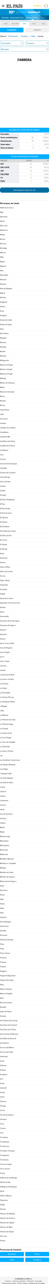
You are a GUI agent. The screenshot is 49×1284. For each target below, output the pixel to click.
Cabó (2, 414)
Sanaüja (3, 1016)
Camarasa (4, 419)
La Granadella (5, 693)
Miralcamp (4, 850)
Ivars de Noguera (6, 648)
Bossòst (3, 401)
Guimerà (3, 630)
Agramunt (3, 217)
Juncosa (3, 666)
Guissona (3, 634)
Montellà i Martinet (7, 859)
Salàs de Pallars (6, 1012)
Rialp (2, 985)
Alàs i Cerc (4, 226)
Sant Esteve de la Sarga (8, 1021)
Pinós (2, 944)
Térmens (3, 1119)
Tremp (2, 1173)
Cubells (2, 491)
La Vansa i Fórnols (6, 751)
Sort (1, 1079)
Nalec (2, 886)
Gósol (2, 612)
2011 (43, 24)
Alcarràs (3, 244)
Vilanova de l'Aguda (7, 1223)
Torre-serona (5, 1169)
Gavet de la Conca (6, 598)
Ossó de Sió (4, 926)
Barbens (3, 342)
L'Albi (2, 711)
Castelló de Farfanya (7, 446)
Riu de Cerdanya (6, 1003)
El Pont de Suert (6, 513)
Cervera (3, 459)
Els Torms (3, 540)
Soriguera (3, 1074)
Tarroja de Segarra (7, 1115)
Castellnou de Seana (7, 441)
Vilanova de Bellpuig (7, 1214)
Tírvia (2, 1124)
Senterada (4, 1056)
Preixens (3, 962)
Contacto (8, 1281)
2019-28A (15, 24)
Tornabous (4, 1137)
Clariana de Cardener (8, 473)
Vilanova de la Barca (7, 1218)
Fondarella (4, 585)
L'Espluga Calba (6, 774)
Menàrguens (4, 845)
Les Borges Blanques (7, 765)
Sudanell (3, 1088)
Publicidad (30, 1281)
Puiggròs (3, 971)
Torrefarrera (4, 1146)
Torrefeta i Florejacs (7, 1151)
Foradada (3, 589)
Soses (2, 1083)
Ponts (2, 949)
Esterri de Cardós (6, 571)
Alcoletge (3, 248)
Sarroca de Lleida (6, 1052)
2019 (5, 24)
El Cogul (3, 495)
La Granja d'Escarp (7, 697)
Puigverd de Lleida (7, 980)
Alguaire (3, 266)
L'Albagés (3, 706)
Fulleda (2, 594)
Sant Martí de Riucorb (8, 1039)
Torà (1, 1133)
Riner (2, 998)
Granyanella (4, 616)
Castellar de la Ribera (8, 428)
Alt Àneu (3, 298)
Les (1, 756)
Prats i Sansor (5, 953)
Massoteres (4, 841)
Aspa (2, 329)
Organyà (3, 917)
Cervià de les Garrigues (8, 464)
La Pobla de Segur (6, 724)
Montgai (3, 868)
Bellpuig (3, 378)
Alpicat (2, 293)
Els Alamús (4, 518)
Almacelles (4, 275)
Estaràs (2, 562)
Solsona (3, 1070)
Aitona (2, 221)
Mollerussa (4, 854)
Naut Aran (3, 890)
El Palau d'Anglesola (7, 500)
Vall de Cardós (5, 1182)
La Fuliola (3, 688)
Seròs (2, 1061)
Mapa (44, 18)
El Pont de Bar (5, 509)
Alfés (2, 257)
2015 (34, 24)
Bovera (2, 405)
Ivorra (2, 657)
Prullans (3, 967)
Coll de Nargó (5, 477)
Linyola (2, 787)
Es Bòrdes (3, 549)
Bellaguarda (4, 360)
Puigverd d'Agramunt (7, 976)
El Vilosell (3, 545)
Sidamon (3, 1065)
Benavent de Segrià (7, 392)
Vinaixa (2, 1241)
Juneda (2, 670)
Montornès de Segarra (8, 881)
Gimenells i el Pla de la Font (10, 603)
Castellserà (4, 450)
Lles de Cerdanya (6, 814)
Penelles (3, 931)
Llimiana (3, 818)
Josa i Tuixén (5, 661)
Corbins (3, 486)
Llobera (3, 823)
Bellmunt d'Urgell (6, 374)
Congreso (11, 30)
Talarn (2, 1097)
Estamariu (3, 558)
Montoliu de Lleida (6, 872)
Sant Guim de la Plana (8, 1030)
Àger (2, 212)
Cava (2, 455)
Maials (2, 827)
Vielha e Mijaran (6, 1196)
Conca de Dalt (5, 482)
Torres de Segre (6, 1164)
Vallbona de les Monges (8, 1178)
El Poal (2, 504)
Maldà (2, 832)
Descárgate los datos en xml (24, 190)
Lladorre (3, 792)
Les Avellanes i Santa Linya (10, 760)
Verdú (2, 1191)
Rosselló (3, 1007)
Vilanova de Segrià (7, 1232)
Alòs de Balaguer (6, 289)
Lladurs (2, 796)
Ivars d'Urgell (5, 652)
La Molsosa (4, 715)
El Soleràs (3, 522)
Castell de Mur (5, 437)
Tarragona (37, 1260)
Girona (37, 1254)
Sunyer (2, 1092)
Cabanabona (4, 410)
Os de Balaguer (5, 922)
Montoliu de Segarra (7, 877)
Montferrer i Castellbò (8, 863)
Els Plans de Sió (5, 536)
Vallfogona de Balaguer (8, 1187)
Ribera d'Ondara (6, 989)
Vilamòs (3, 1209)
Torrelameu (4, 1160)
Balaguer (3, 338)
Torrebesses (4, 1142)
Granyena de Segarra (8, 625)
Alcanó (2, 239)
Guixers (2, 639)
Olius (2, 913)
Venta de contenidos (18, 1281)
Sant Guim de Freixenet (8, 1025)
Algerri (2, 262)
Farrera (2, 576)
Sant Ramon (4, 1043)
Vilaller (2, 1205)
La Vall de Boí (5, 747)
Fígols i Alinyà (5, 580)
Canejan (3, 423)
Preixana (3, 958)
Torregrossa (4, 1155)
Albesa (2, 235)
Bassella (3, 347)
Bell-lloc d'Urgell (6, 369)
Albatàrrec (4, 230)
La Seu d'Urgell (5, 738)
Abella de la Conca (7, 208)
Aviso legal (38, 1281)
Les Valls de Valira (6, 783)
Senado (37, 30)
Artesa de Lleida (6, 320)
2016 (24, 24)
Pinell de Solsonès (6, 940)
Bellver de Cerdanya (7, 383)
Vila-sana (3, 1236)
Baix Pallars (4, 333)
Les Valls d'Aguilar (6, 778)
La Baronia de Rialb (7, 675)
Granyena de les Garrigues (9, 621)
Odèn (2, 899)
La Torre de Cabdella (7, 742)
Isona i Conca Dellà (7, 643)
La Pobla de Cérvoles (7, 720)
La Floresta (4, 684)
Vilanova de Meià (6, 1227)
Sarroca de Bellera (7, 1047)
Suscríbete (37, 6)
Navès (2, 895)
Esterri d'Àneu (5, 567)
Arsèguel (3, 315)
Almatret (3, 280)
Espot (2, 553)
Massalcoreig (5, 836)
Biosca (2, 396)
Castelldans (4, 432)
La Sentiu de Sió (6, 733)
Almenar (3, 284)
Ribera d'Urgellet (6, 994)
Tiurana (3, 1128)
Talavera (3, 1101)
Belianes (3, 356)
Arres (2, 311)
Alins (2, 271)
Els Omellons (4, 527)
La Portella (4, 729)
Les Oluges (4, 769)
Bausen (2, 351)
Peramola (3, 935)
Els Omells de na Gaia (8, 531)
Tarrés (2, 1110)
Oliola (2, 908)
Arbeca (2, 306)
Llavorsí (3, 805)
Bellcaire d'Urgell (6, 365)
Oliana (2, 904)
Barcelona (12, 1254)
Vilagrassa (4, 1200)
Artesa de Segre (6, 324)
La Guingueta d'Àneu (7, 702)
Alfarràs (3, 253)
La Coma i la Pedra (7, 679)
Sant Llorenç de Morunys (9, 1034)
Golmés (2, 607)
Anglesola (3, 302)
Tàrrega (3, 1106)
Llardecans (4, 800)
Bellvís (2, 387)
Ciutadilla (3, 468)
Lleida (2, 809)
